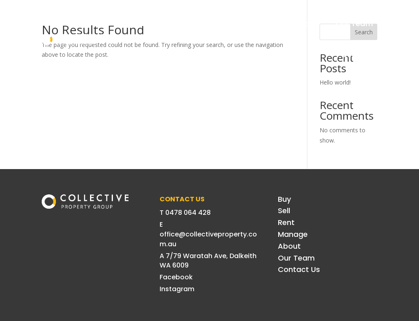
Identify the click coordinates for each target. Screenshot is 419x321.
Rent (209, 23)
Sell (177, 23)
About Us (301, 23)
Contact (357, 54)
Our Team (354, 23)
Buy (146, 23)
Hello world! (335, 82)
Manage (251, 23)
